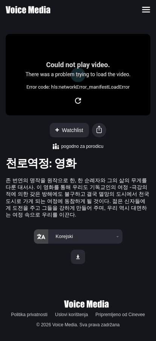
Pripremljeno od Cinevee (120, 314)
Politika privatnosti (29, 314)
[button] (99, 130)
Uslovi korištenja (71, 314)
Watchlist (69, 130)
